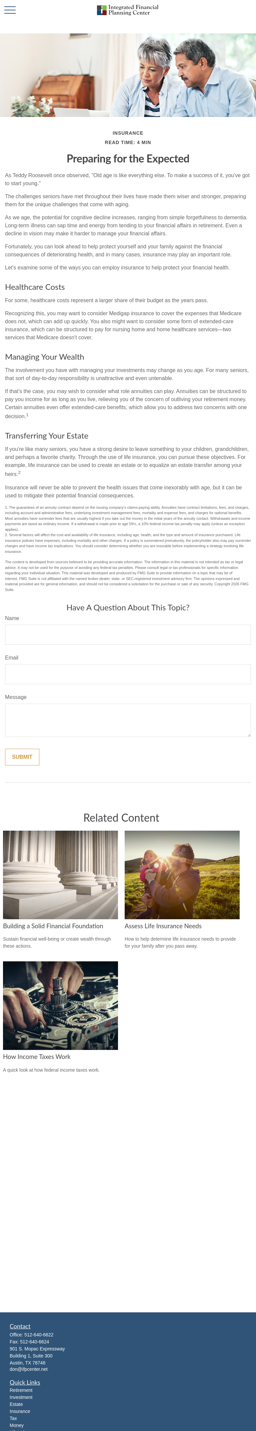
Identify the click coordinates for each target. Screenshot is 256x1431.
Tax (13, 1418)
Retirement (21, 1390)
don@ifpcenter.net (29, 1369)
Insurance (20, 1411)
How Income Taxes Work (37, 1056)
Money (17, 1425)
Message (16, 697)
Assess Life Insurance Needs (163, 926)
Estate (16, 1404)
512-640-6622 (38, 1334)
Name (12, 618)
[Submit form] (22, 757)
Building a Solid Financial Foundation (53, 926)
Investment (21, 1397)
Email (11, 658)
